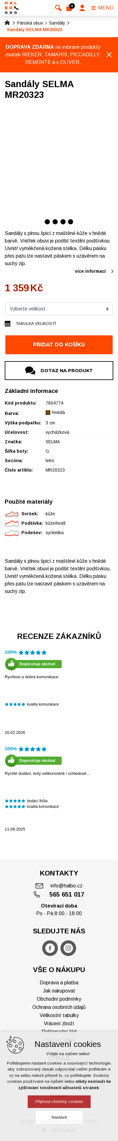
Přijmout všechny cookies (59, 1101)
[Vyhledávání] (58, 8)
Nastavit (59, 1117)
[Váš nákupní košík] (70, 8)
